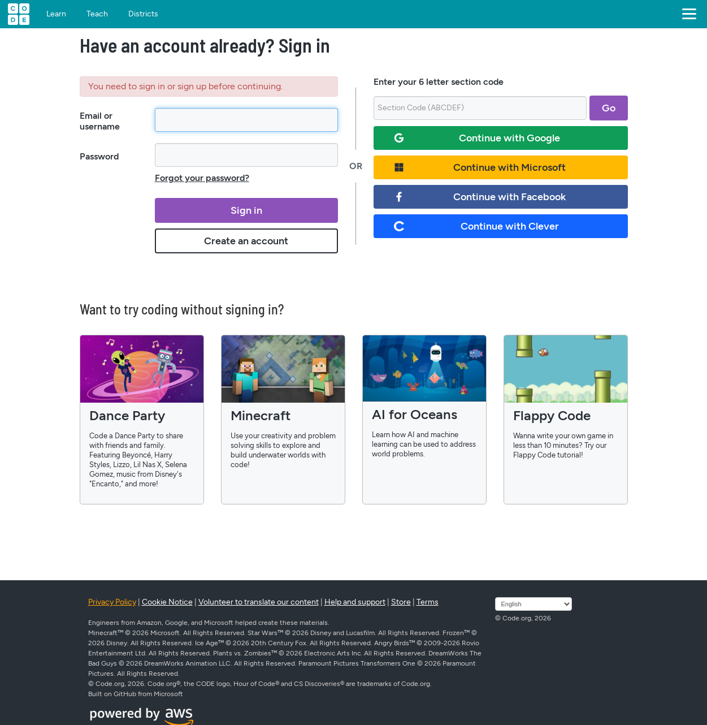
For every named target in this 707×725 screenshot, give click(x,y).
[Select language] (533, 604)
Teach (97, 14)
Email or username (100, 121)
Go (608, 108)
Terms (428, 602)
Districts (143, 14)
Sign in (246, 210)
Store (401, 602)
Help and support (354, 602)
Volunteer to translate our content (258, 602)
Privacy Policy (112, 602)
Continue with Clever (476, 226)
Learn (56, 14)
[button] (687, 14)
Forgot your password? (202, 177)
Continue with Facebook (480, 197)
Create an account (246, 241)
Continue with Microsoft (480, 167)
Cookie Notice (167, 602)
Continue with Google (477, 138)
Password (99, 156)
